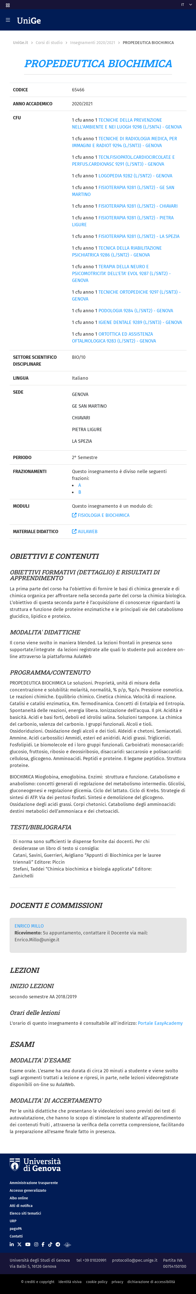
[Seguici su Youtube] (27, 1244)
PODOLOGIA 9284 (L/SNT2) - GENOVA (136, 311)
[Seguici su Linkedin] (12, 1244)
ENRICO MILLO (29, 926)
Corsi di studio (49, 42)
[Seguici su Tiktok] (50, 1244)
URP (13, 1221)
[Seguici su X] (19, 1244)
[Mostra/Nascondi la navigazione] (8, 20)
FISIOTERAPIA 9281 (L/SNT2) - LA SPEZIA (139, 236)
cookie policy (96, 1282)
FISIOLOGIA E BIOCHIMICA (100, 515)
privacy (117, 1282)
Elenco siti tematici (25, 1213)
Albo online (19, 1198)
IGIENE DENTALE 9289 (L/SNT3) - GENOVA (140, 322)
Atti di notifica (21, 1206)
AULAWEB (84, 531)
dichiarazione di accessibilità (151, 1282)
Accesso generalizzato (28, 1190)
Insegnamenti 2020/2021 (92, 42)
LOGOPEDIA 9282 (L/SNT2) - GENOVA (135, 176)
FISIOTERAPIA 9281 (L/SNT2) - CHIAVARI (138, 206)
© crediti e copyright (37, 1282)
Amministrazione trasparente (34, 1183)
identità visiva (70, 1282)
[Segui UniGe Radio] (67, 1244)
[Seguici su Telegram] (58, 1244)
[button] (7, 4)
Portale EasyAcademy (160, 1023)
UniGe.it (20, 42)
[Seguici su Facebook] (43, 1244)
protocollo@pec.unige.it (134, 1260)
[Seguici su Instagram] (36, 1244)
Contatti (16, 1236)
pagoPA (16, 1229)
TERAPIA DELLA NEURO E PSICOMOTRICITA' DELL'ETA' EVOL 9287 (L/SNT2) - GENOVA (121, 273)
